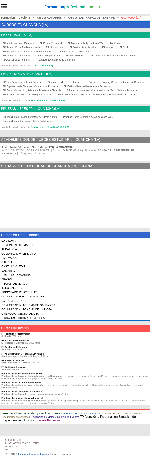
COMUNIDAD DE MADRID (17, 244)
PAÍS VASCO (9, 257)
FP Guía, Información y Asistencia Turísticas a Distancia (32, 90)
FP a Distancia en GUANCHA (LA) (48, 100)
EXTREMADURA (11, 300)
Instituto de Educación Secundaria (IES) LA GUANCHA (37, 147)
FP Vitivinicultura (54, 47)
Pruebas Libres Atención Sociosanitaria (21, 373)
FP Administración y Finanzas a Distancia (22, 354)
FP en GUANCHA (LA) (16, 35)
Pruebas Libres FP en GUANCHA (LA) (50, 127)
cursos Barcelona (49, 420)
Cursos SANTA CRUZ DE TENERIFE (91, 17)
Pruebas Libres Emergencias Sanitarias (21, 391)
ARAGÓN (7, 279)
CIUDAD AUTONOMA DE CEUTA (21, 313)
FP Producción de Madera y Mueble (21, 47)
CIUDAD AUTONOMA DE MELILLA (23, 318)
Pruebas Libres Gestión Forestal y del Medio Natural (30, 117)
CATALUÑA (8, 240)
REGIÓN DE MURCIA (14, 283)
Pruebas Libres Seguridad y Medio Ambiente (31, 413)
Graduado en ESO (76, 55)
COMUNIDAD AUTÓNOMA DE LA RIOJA (26, 309)
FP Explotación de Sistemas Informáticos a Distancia (30, 86)
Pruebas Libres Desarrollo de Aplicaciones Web (88, 117)
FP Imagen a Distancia (12, 360)
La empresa (11, 446)
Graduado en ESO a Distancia (63, 82)
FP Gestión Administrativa (82, 47)
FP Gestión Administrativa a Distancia (22, 82)
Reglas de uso (12, 439)
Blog (6, 449)
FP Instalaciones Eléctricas (15, 340)
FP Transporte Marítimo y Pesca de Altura (113, 55)
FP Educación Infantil (51, 43)
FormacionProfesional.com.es (33, 454)
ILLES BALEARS (11, 287)
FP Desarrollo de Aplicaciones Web (86, 43)
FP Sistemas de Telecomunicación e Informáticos (28, 51)
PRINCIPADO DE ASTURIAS (19, 292)
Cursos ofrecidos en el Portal (21, 443)
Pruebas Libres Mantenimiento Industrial (22, 398)
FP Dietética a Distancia (13, 367)
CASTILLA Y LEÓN (13, 266)
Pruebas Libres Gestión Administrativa (21, 382)
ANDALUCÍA (9, 249)
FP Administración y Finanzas (18, 43)
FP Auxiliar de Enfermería (16, 59)
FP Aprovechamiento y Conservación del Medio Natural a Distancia (102, 90)
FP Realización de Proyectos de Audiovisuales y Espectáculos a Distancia (96, 94)
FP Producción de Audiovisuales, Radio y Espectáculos (31, 55)
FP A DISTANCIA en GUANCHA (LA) (26, 74)
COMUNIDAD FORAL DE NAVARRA (23, 296)
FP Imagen (107, 47)
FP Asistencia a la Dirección (74, 51)
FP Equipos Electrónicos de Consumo (55, 59)
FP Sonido (124, 47)
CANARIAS (8, 270)
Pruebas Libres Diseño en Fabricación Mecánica (28, 121)
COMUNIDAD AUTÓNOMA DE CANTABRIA (28, 305)
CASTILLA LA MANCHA (16, 275)
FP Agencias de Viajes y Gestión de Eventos (54, 416)
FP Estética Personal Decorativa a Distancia (87, 86)
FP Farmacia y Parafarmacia (15, 334)
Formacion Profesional (16, 17)
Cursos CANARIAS (49, 17)
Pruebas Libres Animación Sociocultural (121, 414)
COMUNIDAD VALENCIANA (18, 253)
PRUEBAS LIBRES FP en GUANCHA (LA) (30, 108)
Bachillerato (116, 43)
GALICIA (6, 262)
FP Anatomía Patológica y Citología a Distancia (27, 94)
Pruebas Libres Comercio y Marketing (82, 413)
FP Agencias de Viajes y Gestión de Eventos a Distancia (114, 82)
